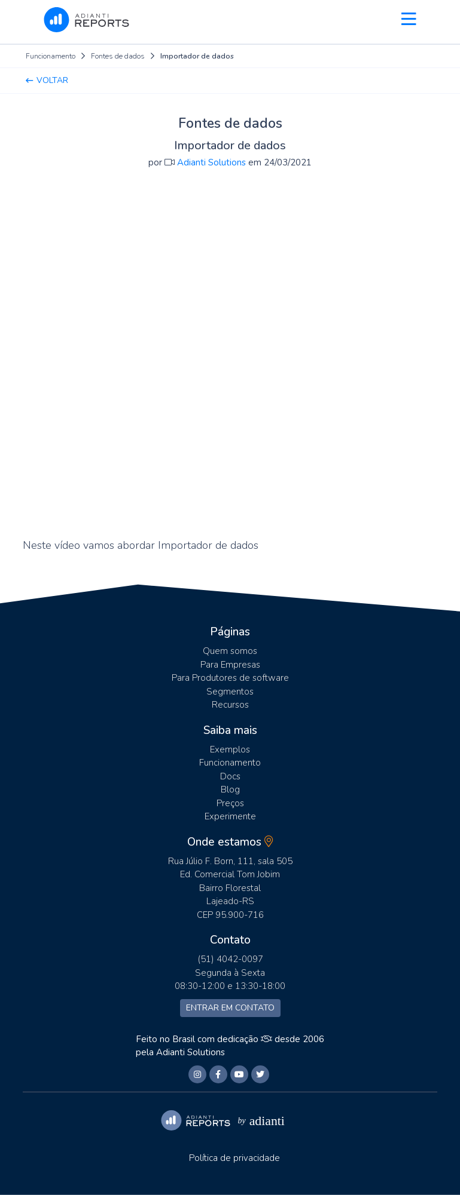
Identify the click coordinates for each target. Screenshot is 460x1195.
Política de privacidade (234, 1158)
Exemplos (230, 749)
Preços (230, 803)
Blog (230, 789)
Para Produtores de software (230, 678)
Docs (230, 776)
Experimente (230, 816)
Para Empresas (230, 665)
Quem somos (230, 651)
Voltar (47, 80)
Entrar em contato (230, 1007)
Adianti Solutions (190, 1052)
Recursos (230, 705)
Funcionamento (230, 763)
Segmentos (230, 692)
